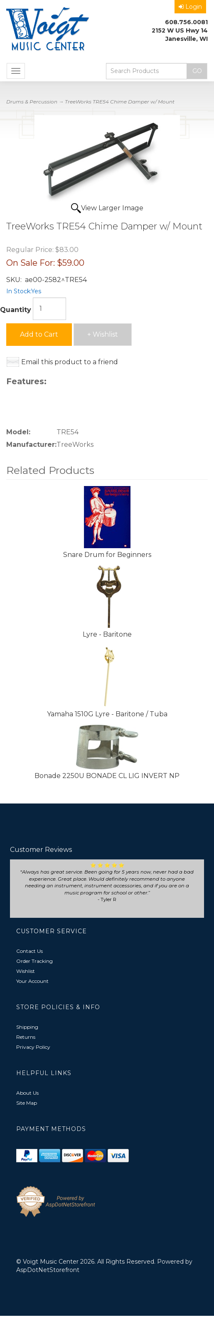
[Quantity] (49, 308)
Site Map (26, 1103)
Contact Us (29, 951)
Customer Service (51, 931)
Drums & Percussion (31, 101)
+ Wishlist (102, 334)
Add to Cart (39, 334)
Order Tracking (34, 961)
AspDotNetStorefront (47, 1270)
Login (190, 6)
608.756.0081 (186, 22)
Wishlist (25, 971)
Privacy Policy (33, 1047)
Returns (25, 1037)
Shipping (27, 1027)
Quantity (15, 310)
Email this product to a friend (69, 362)
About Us (27, 1093)
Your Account (32, 981)
